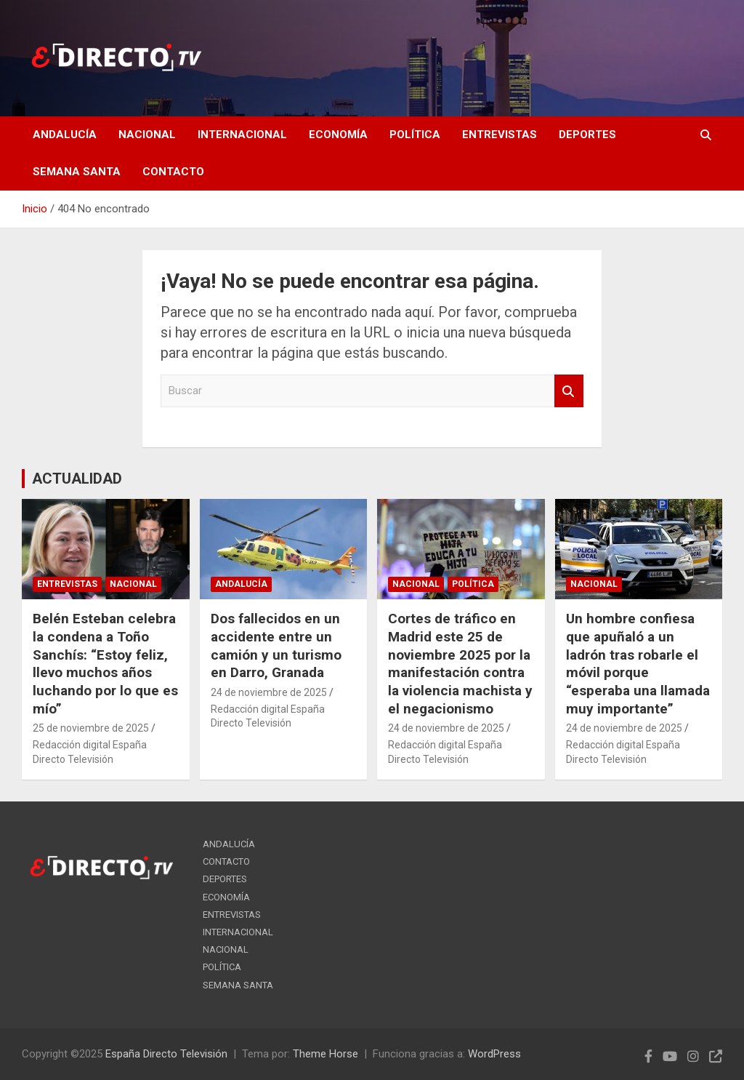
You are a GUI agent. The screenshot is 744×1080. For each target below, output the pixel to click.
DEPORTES (587, 134)
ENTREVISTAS (499, 134)
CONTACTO (173, 171)
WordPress (494, 1053)
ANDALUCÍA (65, 134)
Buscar (568, 391)
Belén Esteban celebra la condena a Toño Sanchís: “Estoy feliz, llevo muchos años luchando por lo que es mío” (105, 663)
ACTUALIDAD (77, 478)
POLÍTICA (414, 134)
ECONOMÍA (338, 134)
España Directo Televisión (166, 1053)
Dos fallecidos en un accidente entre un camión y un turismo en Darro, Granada (276, 645)
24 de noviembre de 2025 (269, 692)
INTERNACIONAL (242, 134)
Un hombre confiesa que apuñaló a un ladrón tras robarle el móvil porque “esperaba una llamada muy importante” (638, 663)
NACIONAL (147, 134)
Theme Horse (325, 1053)
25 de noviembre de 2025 (91, 728)
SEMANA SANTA (77, 171)
